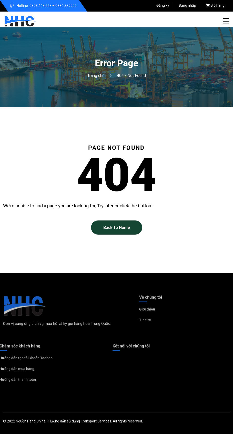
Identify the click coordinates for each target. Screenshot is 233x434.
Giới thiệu (147, 310)
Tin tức (145, 321)
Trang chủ (97, 75)
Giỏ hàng (217, 5)
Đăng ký (162, 5)
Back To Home (116, 227)
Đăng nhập (187, 5)
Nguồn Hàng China (31, 421)
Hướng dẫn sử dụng (64, 421)
